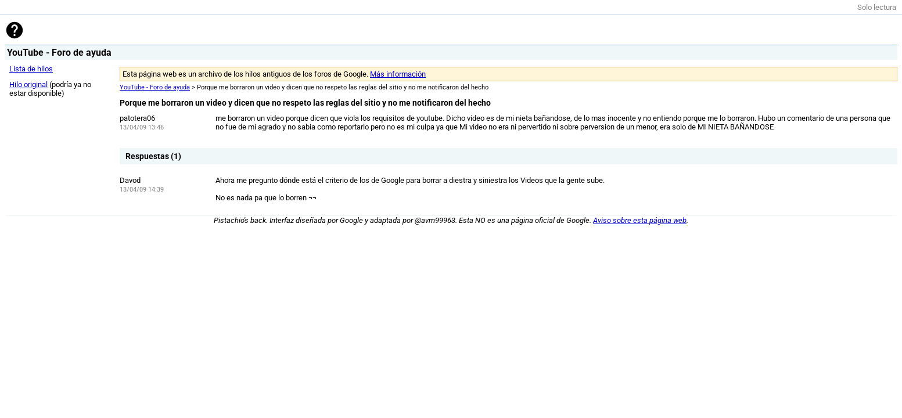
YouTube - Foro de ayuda (155, 87)
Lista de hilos (31, 68)
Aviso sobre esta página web (640, 220)
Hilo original (28, 84)
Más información (398, 74)
